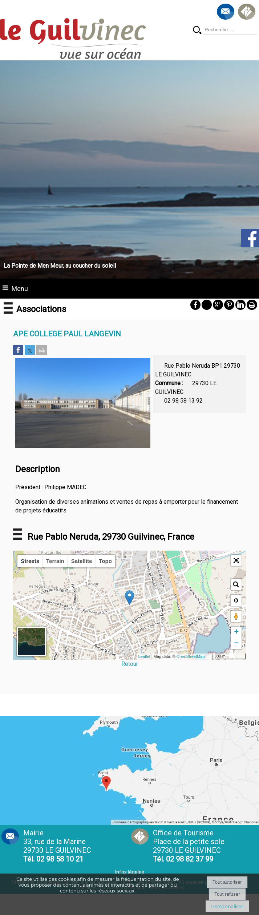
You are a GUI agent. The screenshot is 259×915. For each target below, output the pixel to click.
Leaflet (144, 656)
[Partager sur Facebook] (18, 350)
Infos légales (129, 872)
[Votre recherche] (230, 30)
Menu (20, 288)
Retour (129, 663)
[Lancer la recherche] (197, 30)
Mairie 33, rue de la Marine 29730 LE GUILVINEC (57, 845)
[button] (236, 560)
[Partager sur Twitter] (30, 350)
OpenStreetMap (191, 656)
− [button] (236, 643)
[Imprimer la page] (41, 350)
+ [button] (236, 632)
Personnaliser (227, 906)
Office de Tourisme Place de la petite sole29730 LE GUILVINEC (188, 845)
